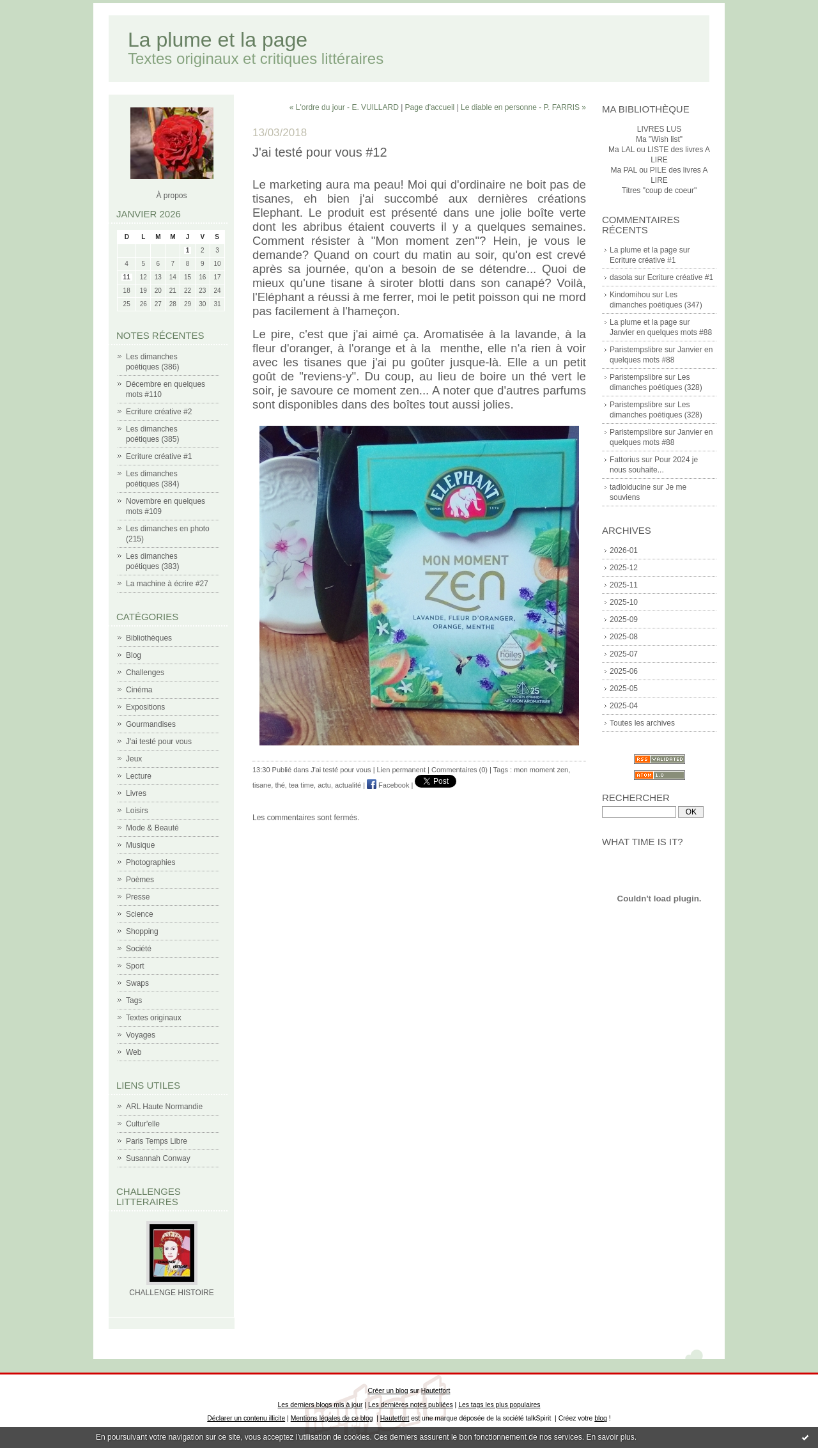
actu (324, 785)
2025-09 (624, 619)
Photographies (150, 862)
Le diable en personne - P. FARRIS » (523, 107)
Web (133, 1052)
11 (126, 277)
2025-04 (624, 705)
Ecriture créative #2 (159, 411)
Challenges (145, 672)
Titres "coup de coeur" (659, 190)
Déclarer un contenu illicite (246, 1418)
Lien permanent (401, 770)
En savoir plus (610, 1437)
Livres (136, 793)
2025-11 (624, 584)
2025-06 (624, 671)
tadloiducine (630, 487)
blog (600, 1418)
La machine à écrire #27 (167, 583)
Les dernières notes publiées (410, 1404)
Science (139, 914)
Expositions (145, 707)
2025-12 (624, 567)
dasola (621, 277)
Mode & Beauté (152, 827)
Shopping (142, 931)
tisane (261, 785)
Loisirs (137, 810)
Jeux (134, 758)
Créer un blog (388, 1390)
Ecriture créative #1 (159, 456)
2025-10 (624, 602)
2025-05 (624, 688)
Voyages (140, 1035)
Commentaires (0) (459, 770)
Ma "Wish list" (659, 139)
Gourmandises (151, 724)
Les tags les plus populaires (499, 1404)
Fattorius (625, 459)
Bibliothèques (149, 638)
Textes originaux (153, 1017)
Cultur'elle (143, 1123)
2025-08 (624, 636)
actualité (348, 785)
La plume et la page (217, 39)
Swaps (137, 983)
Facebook (388, 785)
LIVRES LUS (659, 129)
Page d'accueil (430, 107)
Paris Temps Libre (156, 1141)
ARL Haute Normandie (164, 1106)
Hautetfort (436, 1390)
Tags (134, 1000)
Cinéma (139, 689)
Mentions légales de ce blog (332, 1418)
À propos (171, 195)
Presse (138, 896)
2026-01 (624, 550)
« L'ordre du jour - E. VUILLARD (344, 107)
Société (138, 948)
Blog (133, 655)
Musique (140, 845)
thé (279, 785)
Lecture (138, 776)
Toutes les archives (642, 723)
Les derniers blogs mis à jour (320, 1404)
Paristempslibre (636, 349)
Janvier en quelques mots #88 (661, 332)
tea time (301, 785)
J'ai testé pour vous (159, 741)
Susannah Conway (158, 1158)
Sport (135, 965)
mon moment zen (541, 770)
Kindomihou (630, 294)
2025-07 (624, 654)
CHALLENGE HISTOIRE (171, 1292)
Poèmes (140, 879)
